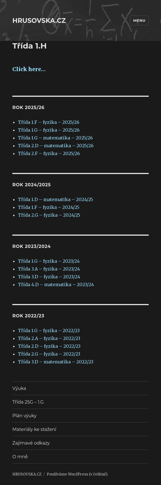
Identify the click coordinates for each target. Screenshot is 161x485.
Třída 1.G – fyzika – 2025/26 (49, 130)
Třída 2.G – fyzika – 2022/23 (49, 354)
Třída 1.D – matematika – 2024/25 (55, 199)
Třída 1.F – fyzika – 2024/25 (48, 207)
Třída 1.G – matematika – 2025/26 (55, 138)
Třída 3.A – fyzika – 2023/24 (49, 269)
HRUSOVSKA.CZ (39, 21)
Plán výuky (24, 415)
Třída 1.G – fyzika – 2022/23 (49, 330)
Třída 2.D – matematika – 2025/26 (56, 145)
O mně (20, 456)
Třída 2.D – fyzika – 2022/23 (49, 346)
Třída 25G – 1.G (28, 402)
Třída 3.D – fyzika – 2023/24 (49, 276)
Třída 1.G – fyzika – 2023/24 (49, 261)
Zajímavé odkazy (30, 443)
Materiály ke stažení (34, 429)
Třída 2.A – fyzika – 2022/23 (49, 338)
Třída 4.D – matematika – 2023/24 (56, 284)
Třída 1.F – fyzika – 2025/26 (48, 122)
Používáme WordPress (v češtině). (77, 474)
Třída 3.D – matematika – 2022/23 (55, 362)
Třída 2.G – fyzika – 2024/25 (49, 215)
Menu (139, 20)
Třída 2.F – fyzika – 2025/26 (49, 153)
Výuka (19, 388)
